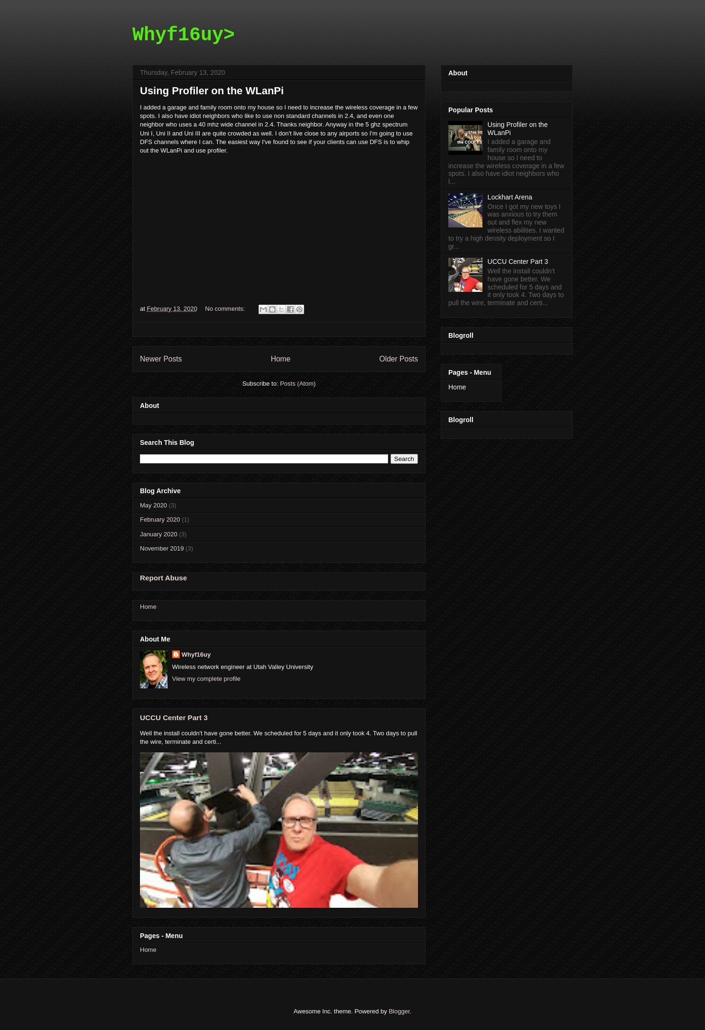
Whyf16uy (196, 654)
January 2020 (158, 534)
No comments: (225, 308)
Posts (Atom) (297, 383)
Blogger (399, 1011)
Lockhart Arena (510, 197)
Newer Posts (161, 359)
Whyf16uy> (183, 35)
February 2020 (160, 519)
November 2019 (162, 548)
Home (281, 359)
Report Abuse (163, 578)
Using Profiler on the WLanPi (212, 91)
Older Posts (399, 359)
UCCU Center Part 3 (174, 718)
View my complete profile (206, 678)
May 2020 (153, 505)
